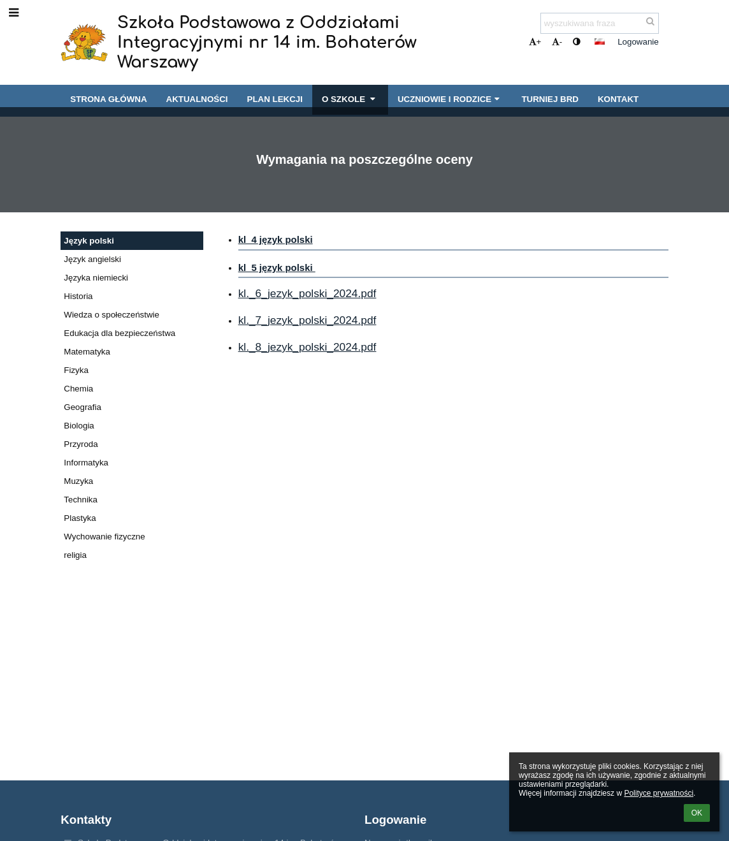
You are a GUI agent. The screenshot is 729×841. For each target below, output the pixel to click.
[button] (599, 41)
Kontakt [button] (618, 99)
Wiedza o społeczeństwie (111, 314)
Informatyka (86, 462)
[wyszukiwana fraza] (599, 23)
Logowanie (637, 42)
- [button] (557, 42)
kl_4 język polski (275, 239)
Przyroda (80, 444)
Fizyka (76, 370)
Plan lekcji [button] (275, 99)
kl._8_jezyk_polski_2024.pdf (307, 346)
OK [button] (696, 812)
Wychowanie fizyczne (104, 536)
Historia (78, 296)
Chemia (78, 388)
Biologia (79, 425)
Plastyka (80, 518)
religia (75, 555)
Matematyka (87, 351)
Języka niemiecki (96, 277)
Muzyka (78, 481)
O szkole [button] (350, 99)
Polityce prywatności (658, 793)
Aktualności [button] (197, 99)
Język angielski (92, 259)
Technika (80, 499)
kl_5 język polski (276, 267)
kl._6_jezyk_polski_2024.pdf (307, 293)
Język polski (89, 240)
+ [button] (535, 42)
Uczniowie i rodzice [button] (450, 99)
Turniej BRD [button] (550, 99)
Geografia (82, 407)
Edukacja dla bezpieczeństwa (119, 333)
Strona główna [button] (108, 99)
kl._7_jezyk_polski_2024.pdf (307, 320)
